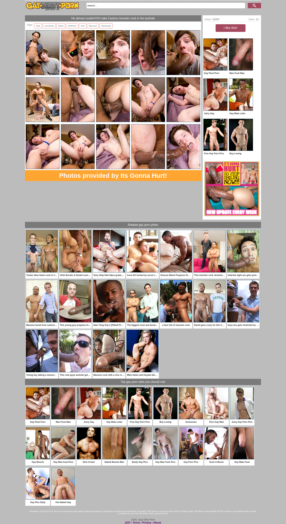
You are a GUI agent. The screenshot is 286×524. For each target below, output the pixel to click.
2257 (127, 522)
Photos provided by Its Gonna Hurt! (113, 175)
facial (60, 26)
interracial (106, 26)
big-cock (93, 26)
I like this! (230, 28)
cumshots (49, 26)
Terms (136, 522)
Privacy (146, 522)
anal (38, 26)
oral (82, 26)
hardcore (72, 26)
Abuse (157, 522)
